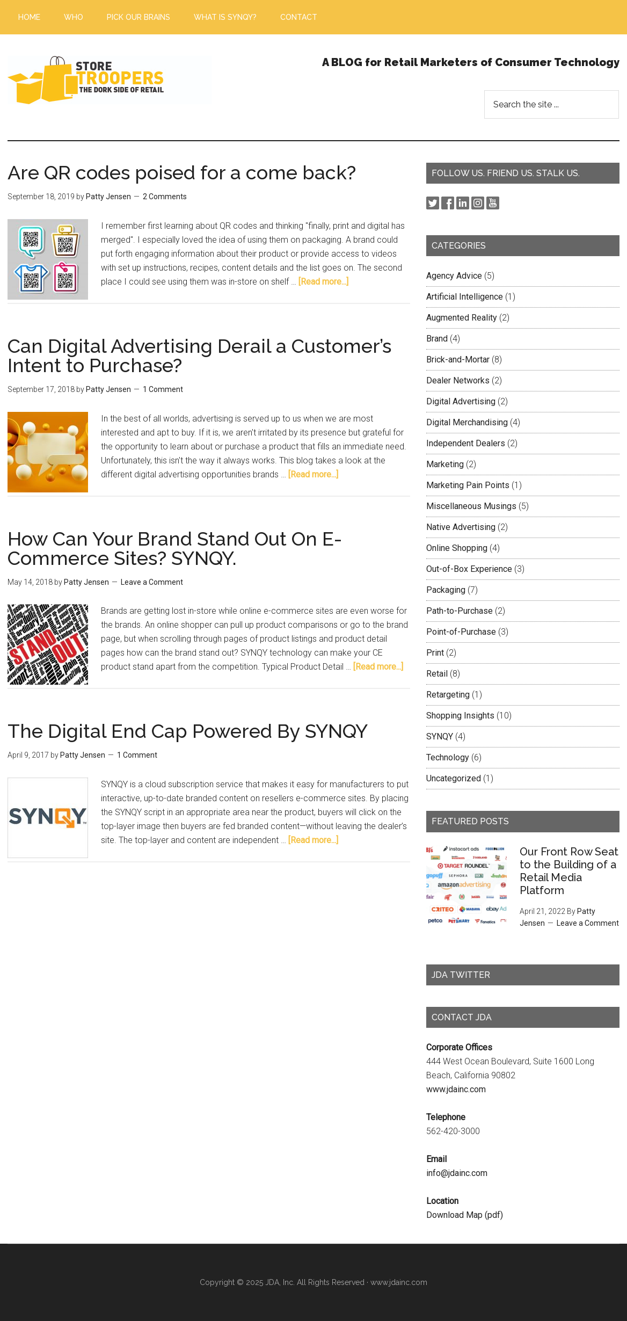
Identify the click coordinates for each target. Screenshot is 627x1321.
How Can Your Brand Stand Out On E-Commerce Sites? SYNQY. (175, 548)
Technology (447, 757)
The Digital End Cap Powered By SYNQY (188, 731)
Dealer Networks (458, 380)
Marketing (445, 464)
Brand (437, 338)
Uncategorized (453, 778)
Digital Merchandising (467, 422)
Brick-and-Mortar (458, 359)
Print (435, 653)
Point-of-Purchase (461, 632)
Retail (437, 674)
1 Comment (163, 389)
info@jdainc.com (456, 1173)
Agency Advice (454, 276)
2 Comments (165, 196)
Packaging (445, 590)
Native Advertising (460, 527)
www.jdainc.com (456, 1089)
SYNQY (439, 736)
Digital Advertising (460, 401)
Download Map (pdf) (464, 1215)
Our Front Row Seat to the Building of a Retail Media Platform (569, 871)
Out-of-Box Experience (469, 569)
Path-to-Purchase (459, 611)
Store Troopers (110, 80)
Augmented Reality (461, 318)
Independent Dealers (465, 443)
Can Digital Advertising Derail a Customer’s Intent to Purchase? (199, 355)
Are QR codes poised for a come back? (182, 172)
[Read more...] (323, 282)
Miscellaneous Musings (471, 506)
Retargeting (448, 694)
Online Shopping (456, 548)
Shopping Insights (460, 715)
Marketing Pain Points (467, 485)
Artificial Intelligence (464, 297)
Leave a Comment (152, 582)
